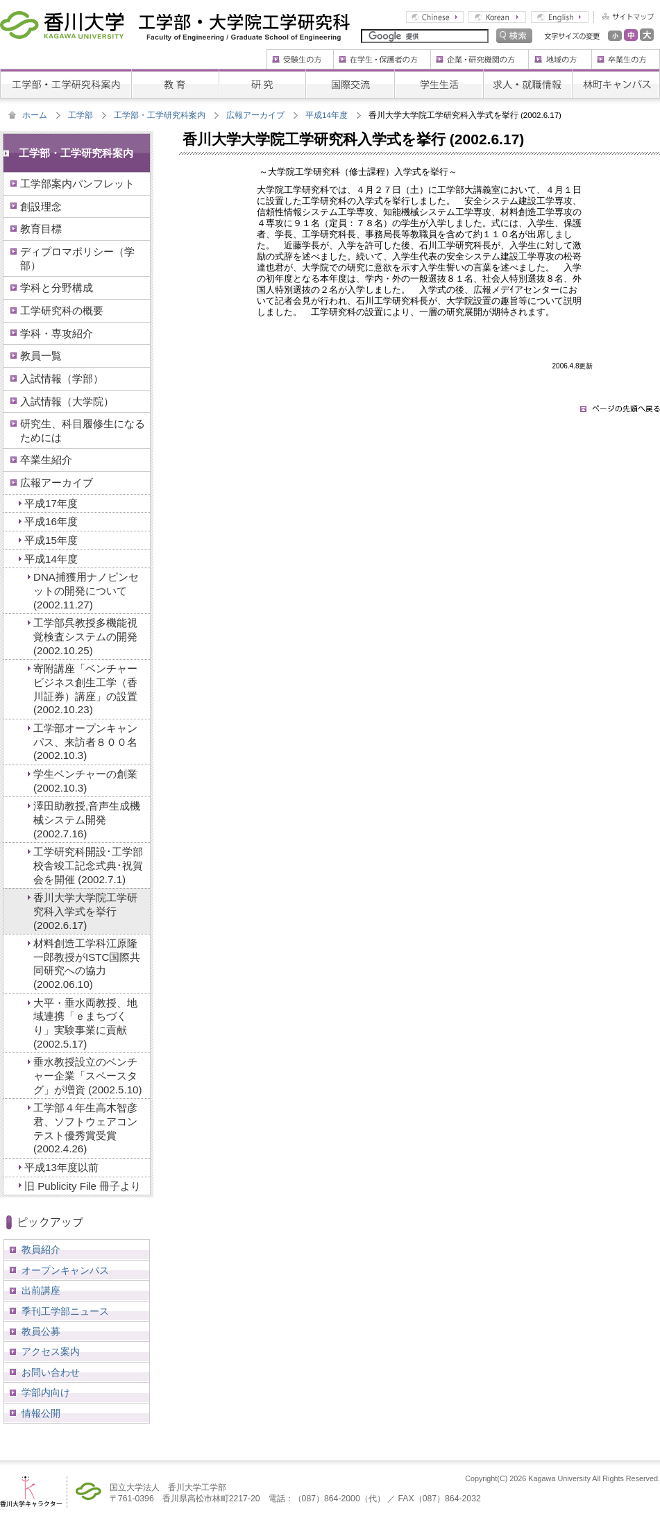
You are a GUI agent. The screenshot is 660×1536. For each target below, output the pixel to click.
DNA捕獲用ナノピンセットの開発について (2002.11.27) (86, 590)
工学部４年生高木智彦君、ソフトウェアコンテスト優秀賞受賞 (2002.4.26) (85, 1128)
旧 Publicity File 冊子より (82, 1186)
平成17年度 (51, 503)
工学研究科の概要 (61, 310)
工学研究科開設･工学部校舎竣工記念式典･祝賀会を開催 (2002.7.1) (88, 865)
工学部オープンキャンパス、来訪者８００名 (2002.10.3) (85, 741)
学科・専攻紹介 (56, 333)
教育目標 (41, 228)
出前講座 (41, 1290)
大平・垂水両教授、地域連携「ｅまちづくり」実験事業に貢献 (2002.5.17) (85, 1023)
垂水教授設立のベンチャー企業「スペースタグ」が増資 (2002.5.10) (87, 1075)
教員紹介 (41, 1249)
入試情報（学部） (61, 378)
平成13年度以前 (61, 1167)
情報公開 (41, 1413)
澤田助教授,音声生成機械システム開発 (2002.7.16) (86, 819)
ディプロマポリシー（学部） (77, 258)
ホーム (34, 115)
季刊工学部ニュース (65, 1311)
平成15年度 (51, 540)
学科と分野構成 (56, 287)
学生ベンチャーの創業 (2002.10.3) (85, 781)
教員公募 (41, 1331)
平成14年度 (326, 115)
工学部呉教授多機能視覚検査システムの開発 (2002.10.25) (85, 636)
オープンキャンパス (65, 1270)
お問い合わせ (51, 1372)
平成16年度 (51, 521)
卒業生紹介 (46, 460)
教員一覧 (41, 355)
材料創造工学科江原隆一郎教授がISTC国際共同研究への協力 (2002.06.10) (86, 963)
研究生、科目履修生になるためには (82, 430)
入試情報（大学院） (67, 401)
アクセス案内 (51, 1351)
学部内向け (46, 1392)
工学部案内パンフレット (77, 183)
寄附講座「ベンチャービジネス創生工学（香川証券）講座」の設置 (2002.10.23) (85, 689)
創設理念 (41, 206)
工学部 (80, 115)
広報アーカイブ (255, 115)
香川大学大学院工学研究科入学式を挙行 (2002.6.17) (85, 910)
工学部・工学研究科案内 (159, 115)
